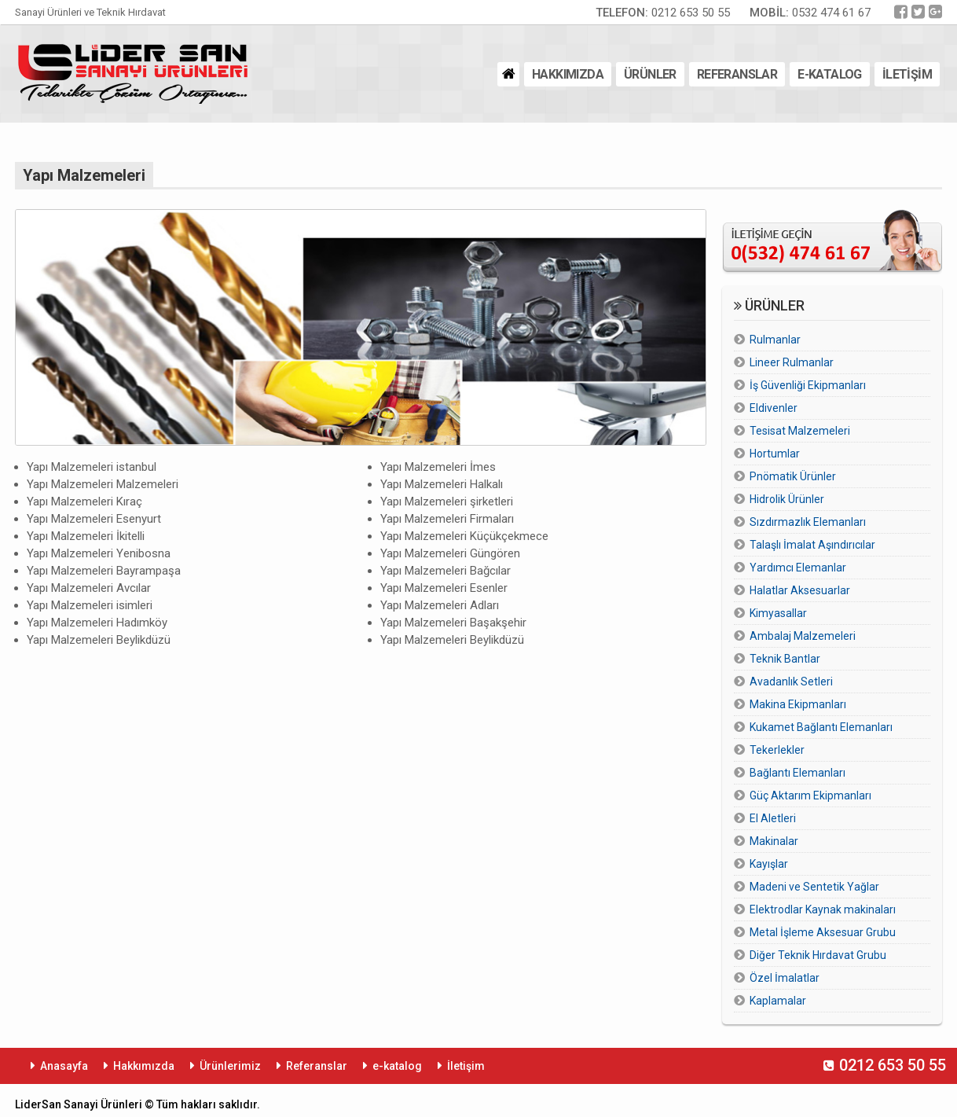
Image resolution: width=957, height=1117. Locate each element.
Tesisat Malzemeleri (800, 430)
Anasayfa (64, 1066)
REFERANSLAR (737, 74)
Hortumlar (775, 453)
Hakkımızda (143, 1066)
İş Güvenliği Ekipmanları (808, 385)
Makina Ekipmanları (798, 704)
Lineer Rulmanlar (792, 362)
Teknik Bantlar (785, 658)
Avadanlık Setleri (791, 681)
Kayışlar (769, 864)
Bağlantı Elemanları (797, 772)
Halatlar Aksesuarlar (800, 590)
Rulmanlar (775, 339)
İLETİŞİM (907, 74)
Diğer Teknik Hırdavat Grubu (818, 955)
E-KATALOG (830, 74)
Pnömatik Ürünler (793, 476)
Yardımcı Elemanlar (798, 567)
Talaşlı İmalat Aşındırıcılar (812, 544)
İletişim (466, 1066)
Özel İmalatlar (785, 978)
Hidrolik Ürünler (787, 499)
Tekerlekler (777, 750)
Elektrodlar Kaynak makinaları (823, 909)
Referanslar (316, 1066)
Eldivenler (774, 408)
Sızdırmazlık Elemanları (808, 522)
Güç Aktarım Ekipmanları (810, 795)
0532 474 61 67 (810, 13)
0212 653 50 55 (663, 13)
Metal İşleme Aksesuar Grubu (823, 932)
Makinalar (774, 841)
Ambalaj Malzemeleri (803, 636)
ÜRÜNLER (650, 74)
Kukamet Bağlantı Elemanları (821, 727)
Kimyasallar (778, 613)
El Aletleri (773, 818)
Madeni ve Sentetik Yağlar (814, 886)
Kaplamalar (778, 1000)
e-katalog (397, 1066)
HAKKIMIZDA (567, 74)
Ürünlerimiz (230, 1066)
